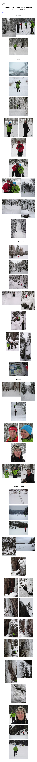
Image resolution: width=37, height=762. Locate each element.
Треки (2, 12)
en (35, 2)
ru (33, 2)
